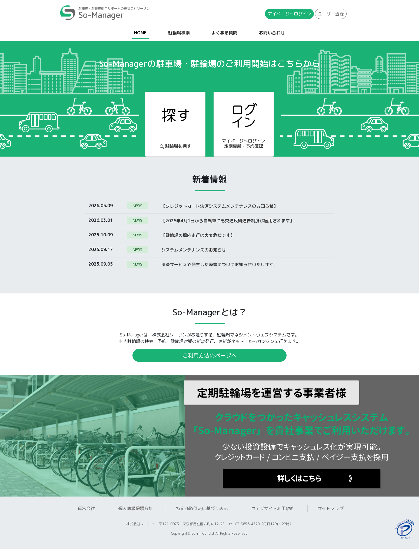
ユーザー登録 (331, 14)
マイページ (289, 14)
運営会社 (86, 508)
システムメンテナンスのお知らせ (193, 249)
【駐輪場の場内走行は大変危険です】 (198, 235)
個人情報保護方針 (135, 508)
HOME (141, 32)
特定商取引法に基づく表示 (202, 508)
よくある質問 (224, 33)
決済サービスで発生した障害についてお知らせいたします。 (219, 264)
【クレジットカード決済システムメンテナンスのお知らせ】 (219, 206)
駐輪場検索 (179, 33)
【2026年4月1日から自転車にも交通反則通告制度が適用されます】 (227, 220)
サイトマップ (331, 508)
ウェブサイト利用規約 (272, 508)
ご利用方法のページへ (209, 355)
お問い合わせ (272, 33)
